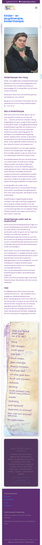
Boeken (8, 496)
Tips (7, 503)
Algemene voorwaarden (16, 542)
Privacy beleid (29, 542)
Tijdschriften (9, 499)
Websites (8, 506)
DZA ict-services (20, 539)
